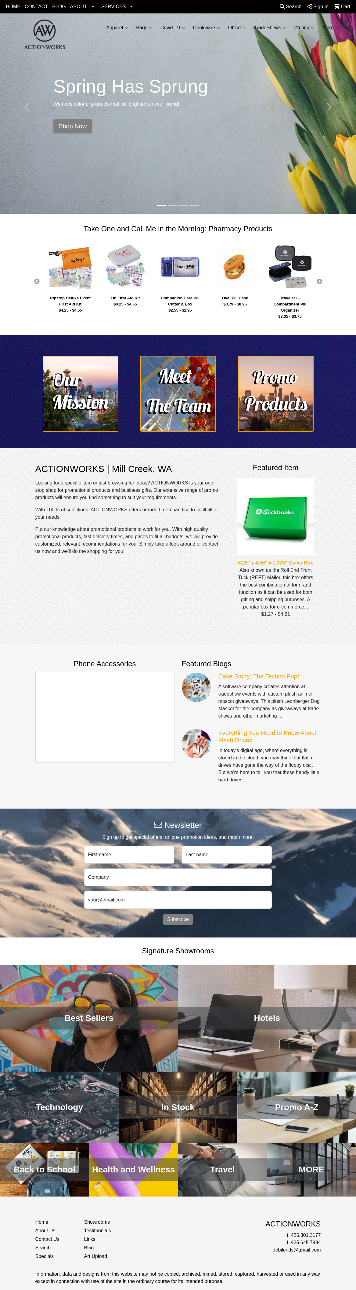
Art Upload (95, 1256)
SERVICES (113, 6)
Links (89, 1239)
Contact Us (47, 1239)
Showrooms (97, 1222)
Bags (144, 27)
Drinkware (206, 27)
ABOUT (78, 6)
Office (237, 27)
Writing (304, 27)
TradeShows (270, 27)
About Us (45, 1230)
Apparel (117, 27)
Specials (44, 1256)
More (330, 27)
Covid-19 (172, 27)
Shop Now (73, 126)
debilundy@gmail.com (297, 1249)
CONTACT (36, 6)
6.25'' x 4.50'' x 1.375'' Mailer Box (275, 562)
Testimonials (97, 1230)
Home (42, 1222)
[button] (26, 107)
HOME (13, 6)
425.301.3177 (306, 1235)
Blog (89, 1247)
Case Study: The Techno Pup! (258, 676)
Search (290, 6)
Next (319, 282)
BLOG (59, 6)
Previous (37, 282)
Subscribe (178, 919)
